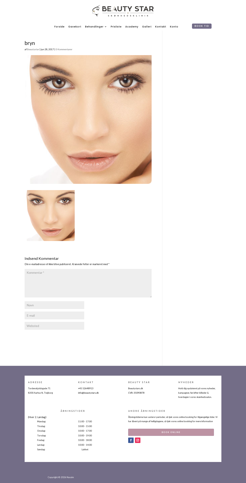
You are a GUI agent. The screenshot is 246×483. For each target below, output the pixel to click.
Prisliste (116, 26)
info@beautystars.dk (88, 392)
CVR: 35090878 (136, 392)
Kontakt (160, 26)
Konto (174, 26)
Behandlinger (94, 26)
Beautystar (33, 49)
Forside (59, 26)
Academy (131, 26)
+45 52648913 (85, 388)
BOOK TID (202, 26)
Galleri (146, 26)
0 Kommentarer (64, 49)
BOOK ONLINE (164, 431)
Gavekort (74, 26)
